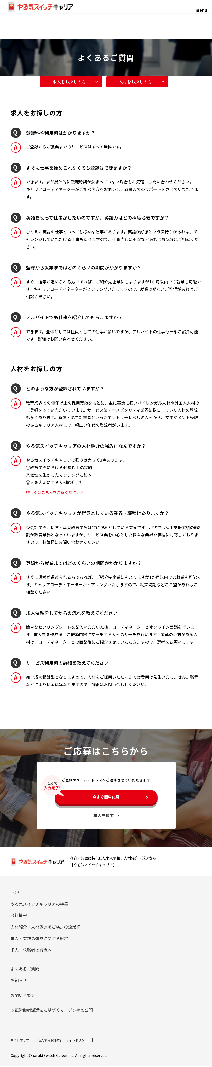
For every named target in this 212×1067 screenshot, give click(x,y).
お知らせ (19, 981)
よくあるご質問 (25, 969)
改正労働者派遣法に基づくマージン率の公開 (52, 1011)
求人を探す (103, 816)
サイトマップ (21, 1040)
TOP (15, 893)
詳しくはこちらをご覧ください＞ (57, 491)
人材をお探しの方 (137, 81)
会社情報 (19, 916)
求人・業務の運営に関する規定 (39, 939)
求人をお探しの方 (70, 81)
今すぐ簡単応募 (106, 797)
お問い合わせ (23, 996)
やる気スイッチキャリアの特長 (39, 904)
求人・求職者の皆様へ (31, 950)
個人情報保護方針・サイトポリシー (70, 1040)
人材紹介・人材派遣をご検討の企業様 (45, 927)
